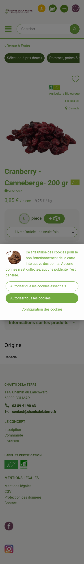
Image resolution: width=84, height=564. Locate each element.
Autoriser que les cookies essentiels (38, 286)
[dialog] (42, 282)
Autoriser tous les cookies (30, 298)
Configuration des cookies (42, 309)
